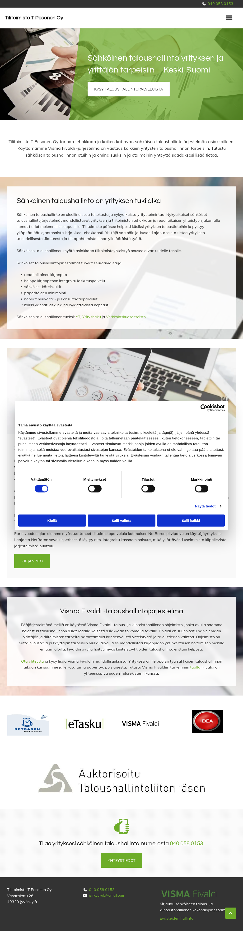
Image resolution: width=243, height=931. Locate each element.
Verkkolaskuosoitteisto (126, 316)
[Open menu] (229, 18)
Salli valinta (121, 520)
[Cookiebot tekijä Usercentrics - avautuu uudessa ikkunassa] (204, 407)
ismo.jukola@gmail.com (106, 895)
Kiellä (52, 520)
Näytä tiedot (205, 506)
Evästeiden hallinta (177, 918)
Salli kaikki (191, 520)
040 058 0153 (220, 3)
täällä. (195, 667)
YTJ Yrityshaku (88, 316)
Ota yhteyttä (32, 661)
